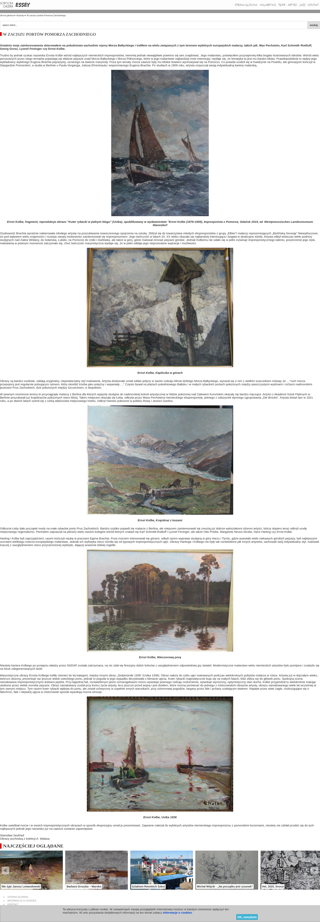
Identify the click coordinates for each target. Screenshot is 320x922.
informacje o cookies (177, 912)
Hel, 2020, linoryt (273, 886)
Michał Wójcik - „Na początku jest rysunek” (225, 886)
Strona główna (246, 4)
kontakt (12, 904)
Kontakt (313, 4)
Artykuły (20, 15)
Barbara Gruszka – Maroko (84, 886)
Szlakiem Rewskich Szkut (148, 886)
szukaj (314, 25)
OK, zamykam (247, 917)
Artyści (292, 4)
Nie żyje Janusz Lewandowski (21, 886)
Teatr (281, 4)
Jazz (302, 4)
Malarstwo (268, 4)
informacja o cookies (21, 900)
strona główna (17, 897)
